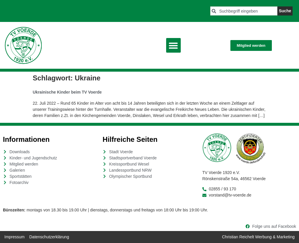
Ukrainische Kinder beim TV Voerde (67, 92)
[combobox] (243, 10)
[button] (173, 45)
